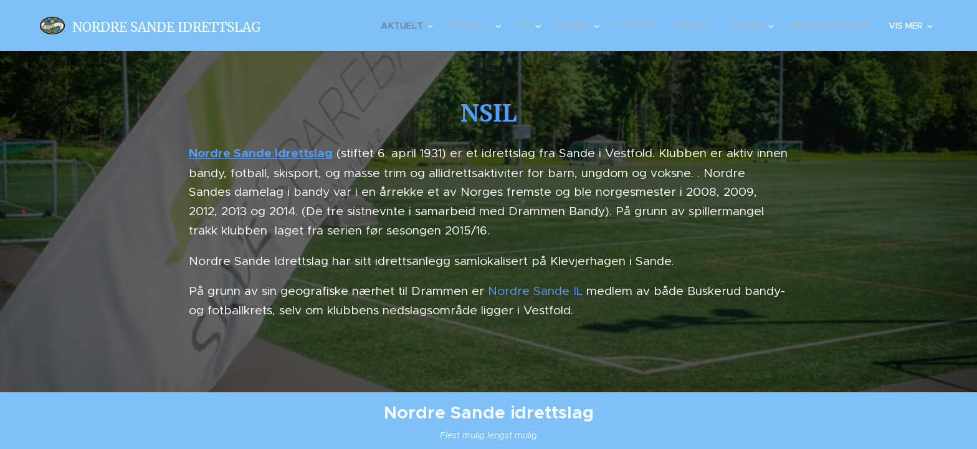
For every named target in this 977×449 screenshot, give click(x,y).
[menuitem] (416, 25)
